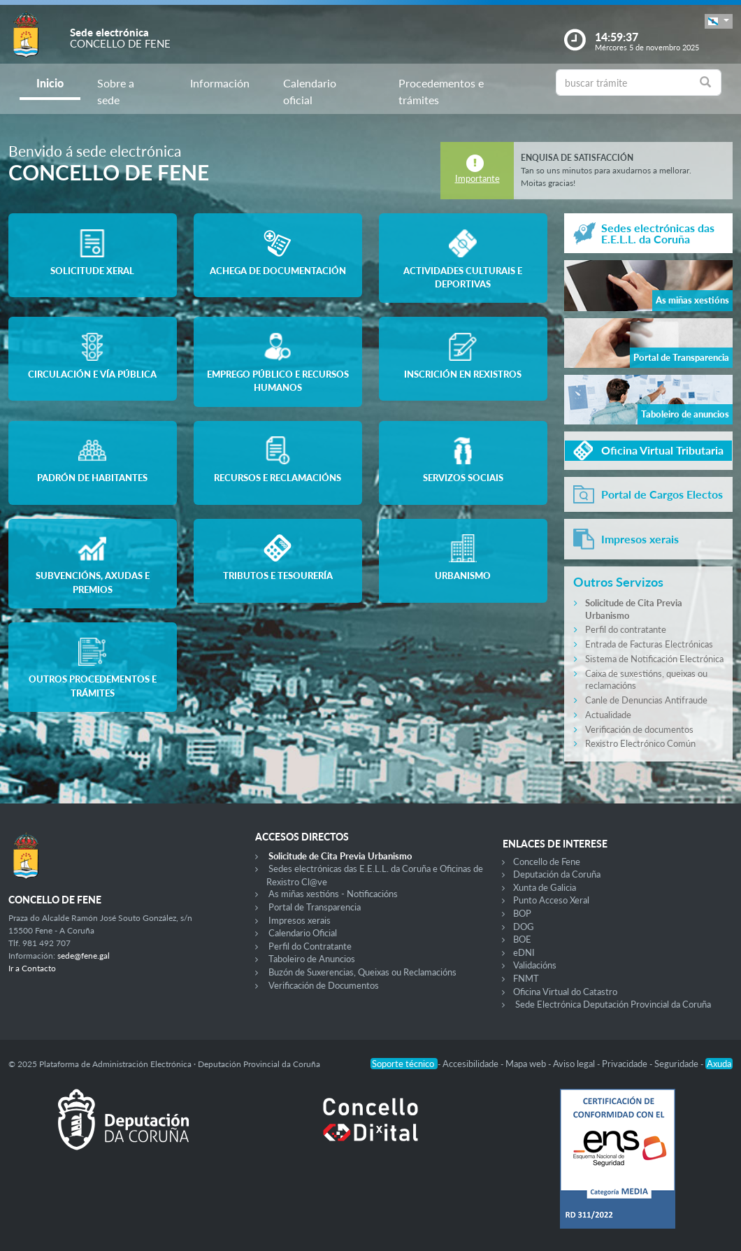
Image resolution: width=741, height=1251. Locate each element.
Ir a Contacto (32, 968)
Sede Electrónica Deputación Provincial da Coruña (613, 1004)
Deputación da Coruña (556, 874)
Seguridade (677, 1063)
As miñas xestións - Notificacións (333, 893)
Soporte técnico (404, 1063)
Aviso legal (575, 1063)
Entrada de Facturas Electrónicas (649, 644)
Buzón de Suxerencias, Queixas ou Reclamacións (362, 972)
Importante (477, 178)
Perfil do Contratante (310, 946)
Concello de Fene (546, 861)
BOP (522, 913)
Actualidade (608, 714)
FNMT (526, 978)
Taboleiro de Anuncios (311, 958)
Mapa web (526, 1063)
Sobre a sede (115, 91)
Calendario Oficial (302, 932)
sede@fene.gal (83, 955)
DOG (523, 926)
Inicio (50, 83)
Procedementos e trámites (441, 91)
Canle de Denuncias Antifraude (646, 700)
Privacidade (625, 1063)
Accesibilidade (472, 1063)
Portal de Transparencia (314, 907)
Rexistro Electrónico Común (640, 743)
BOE (522, 939)
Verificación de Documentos (323, 985)
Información (220, 83)
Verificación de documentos (639, 729)
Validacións (534, 965)
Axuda (719, 1063)
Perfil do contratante (625, 629)
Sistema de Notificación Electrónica (654, 658)
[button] (719, 21)
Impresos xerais (299, 920)
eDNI (524, 952)
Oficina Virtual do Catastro (565, 991)
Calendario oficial (309, 91)
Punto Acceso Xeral (551, 900)
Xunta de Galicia (544, 887)
